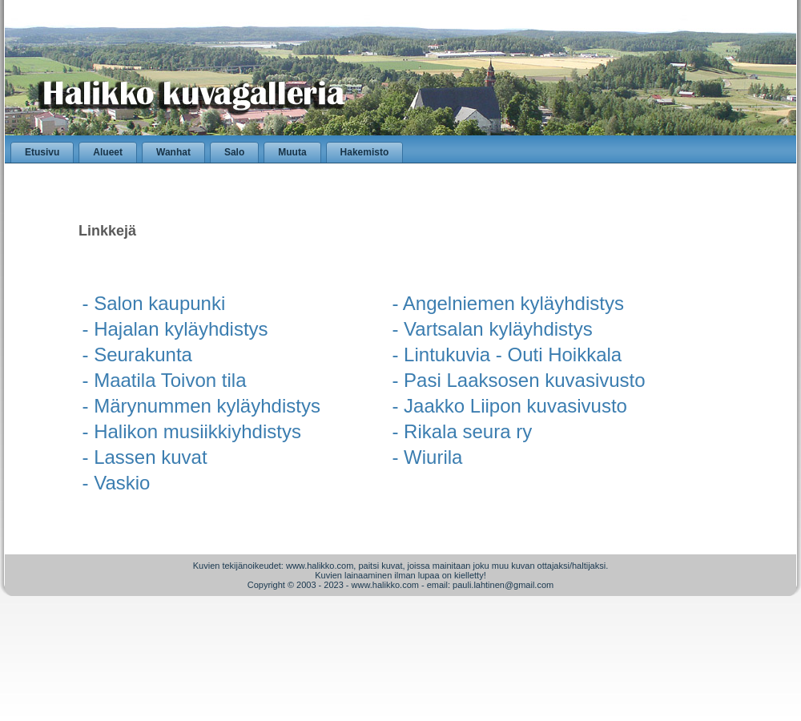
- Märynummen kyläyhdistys (201, 406)
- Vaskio (117, 482)
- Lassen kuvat (145, 457)
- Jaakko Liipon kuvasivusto (509, 406)
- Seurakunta (137, 354)
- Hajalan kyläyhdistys (175, 329)
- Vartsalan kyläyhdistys (492, 329)
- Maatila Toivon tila (165, 380)
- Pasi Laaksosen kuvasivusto (518, 380)
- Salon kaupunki (154, 303)
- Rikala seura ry (462, 431)
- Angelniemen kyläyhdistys (507, 303)
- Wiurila (427, 457)
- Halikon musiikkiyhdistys (192, 431)
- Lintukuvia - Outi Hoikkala (507, 354)
